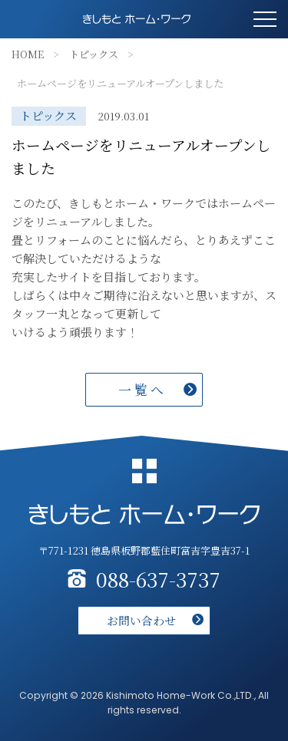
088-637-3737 (158, 579)
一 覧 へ (141, 389)
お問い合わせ (141, 620)
